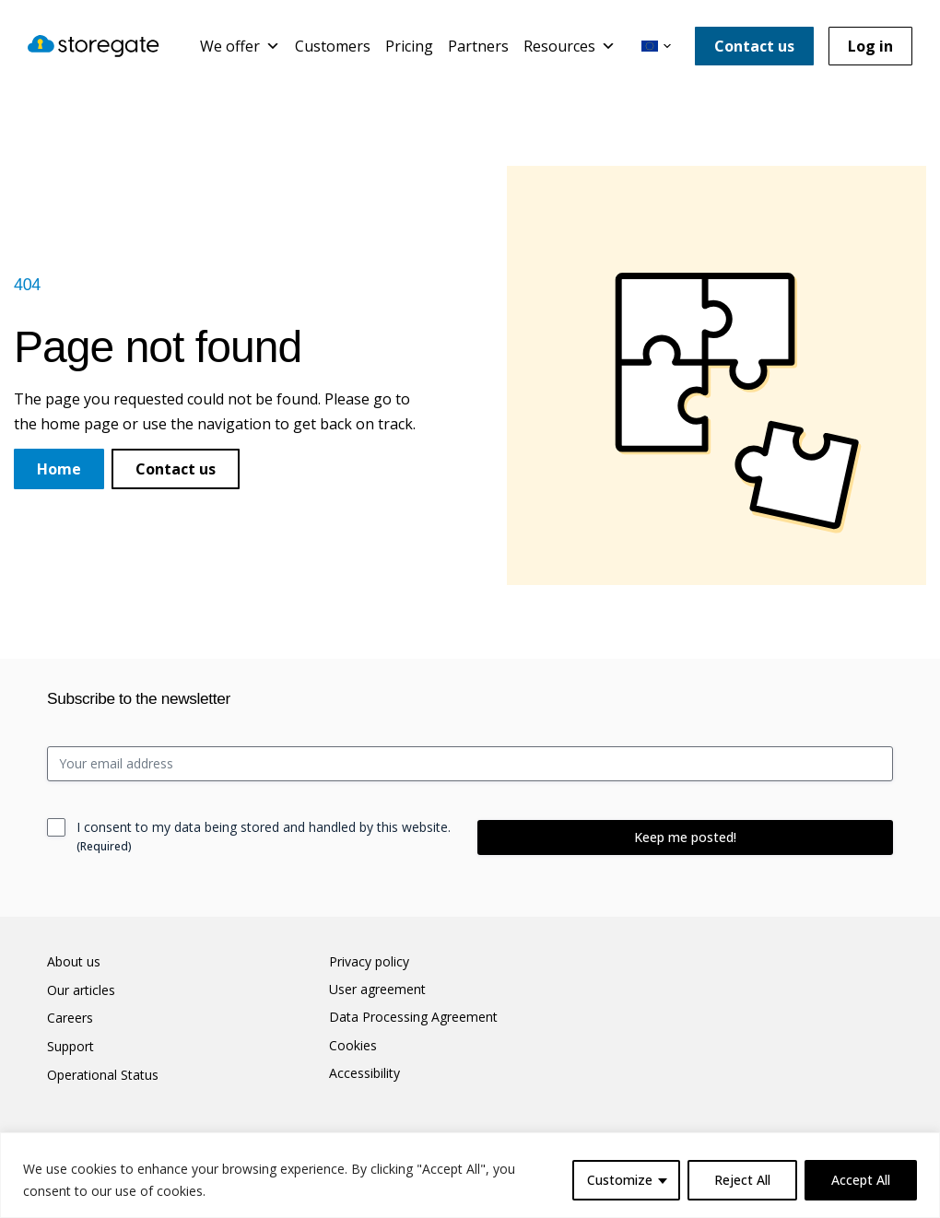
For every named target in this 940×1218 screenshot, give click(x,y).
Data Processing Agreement (413, 1017)
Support (70, 1046)
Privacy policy (369, 962)
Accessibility (364, 1073)
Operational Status (103, 1075)
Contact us (754, 46)
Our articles (81, 990)
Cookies (353, 1045)
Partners (478, 46)
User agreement (377, 989)
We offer (240, 46)
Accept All (860, 1180)
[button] (656, 46)
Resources (569, 46)
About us (73, 962)
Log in (870, 46)
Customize (619, 1180)
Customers (332, 46)
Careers (70, 1018)
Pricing (409, 46)
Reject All (742, 1180)
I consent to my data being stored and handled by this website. (263, 836)
